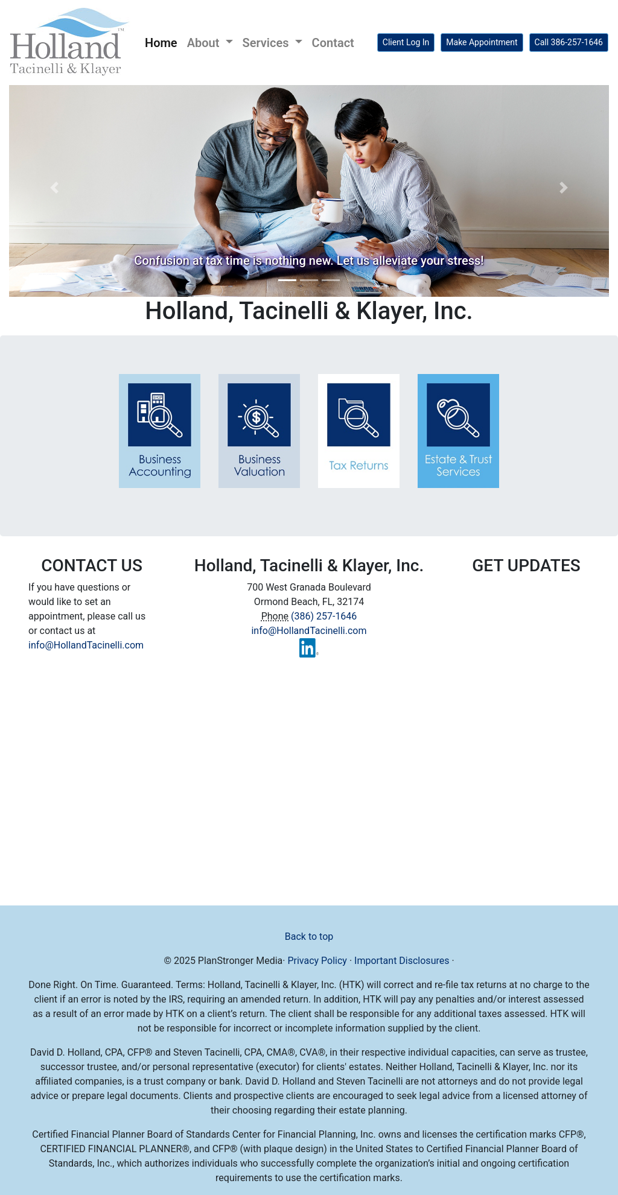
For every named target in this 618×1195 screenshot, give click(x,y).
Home (163, 41)
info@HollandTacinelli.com (86, 645)
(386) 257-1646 (324, 616)
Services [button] (267, 43)
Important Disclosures (401, 960)
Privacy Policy (317, 960)
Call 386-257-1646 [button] (569, 42)
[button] (54, 187)
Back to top (309, 936)
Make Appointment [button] (481, 42)
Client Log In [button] (406, 42)
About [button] (205, 43)
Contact (333, 43)
